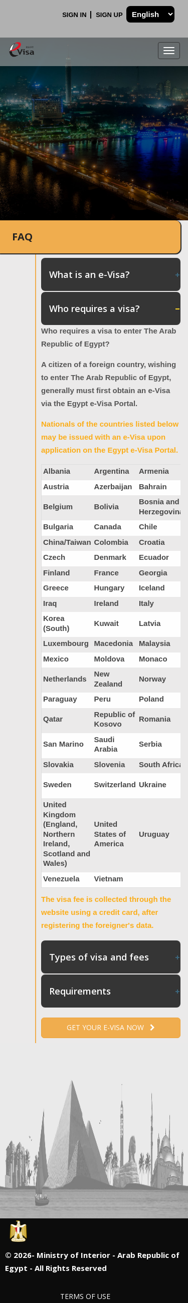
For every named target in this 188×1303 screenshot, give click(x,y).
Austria (56, 486)
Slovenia (109, 764)
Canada (107, 526)
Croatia (152, 542)
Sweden (57, 784)
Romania (154, 719)
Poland (151, 699)
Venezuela (61, 878)
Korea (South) (56, 623)
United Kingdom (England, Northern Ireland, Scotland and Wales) (66, 833)
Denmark (110, 557)
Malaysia (154, 643)
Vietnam (108, 878)
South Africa (161, 764)
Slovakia (58, 764)
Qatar (53, 719)
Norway (152, 679)
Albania (56, 471)
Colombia (111, 542)
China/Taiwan (67, 542)
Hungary (109, 587)
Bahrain (153, 486)
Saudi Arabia (106, 744)
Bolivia (106, 506)
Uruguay (154, 834)
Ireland (106, 603)
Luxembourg (66, 643)
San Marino (63, 744)
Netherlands (65, 679)
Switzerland (115, 784)
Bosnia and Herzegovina (161, 506)
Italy (146, 603)
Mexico (56, 659)
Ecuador (154, 557)
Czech (54, 557)
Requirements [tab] (114, 991)
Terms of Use (85, 1296)
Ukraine (152, 784)
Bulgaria (58, 526)
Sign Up (110, 15)
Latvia (149, 623)
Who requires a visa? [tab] (114, 308)
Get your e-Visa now (111, 1027)
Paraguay (60, 699)
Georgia (153, 572)
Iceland (152, 587)
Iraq (50, 603)
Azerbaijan (113, 486)
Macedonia (113, 643)
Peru (102, 699)
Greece (56, 587)
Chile (148, 526)
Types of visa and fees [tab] (114, 957)
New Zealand (108, 679)
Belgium (58, 506)
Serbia (150, 744)
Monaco (153, 659)
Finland (56, 572)
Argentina (111, 471)
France (106, 572)
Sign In (75, 15)
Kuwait (106, 623)
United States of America (110, 834)
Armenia (154, 471)
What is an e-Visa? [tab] (114, 274)
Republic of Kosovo (114, 719)
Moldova (109, 659)
